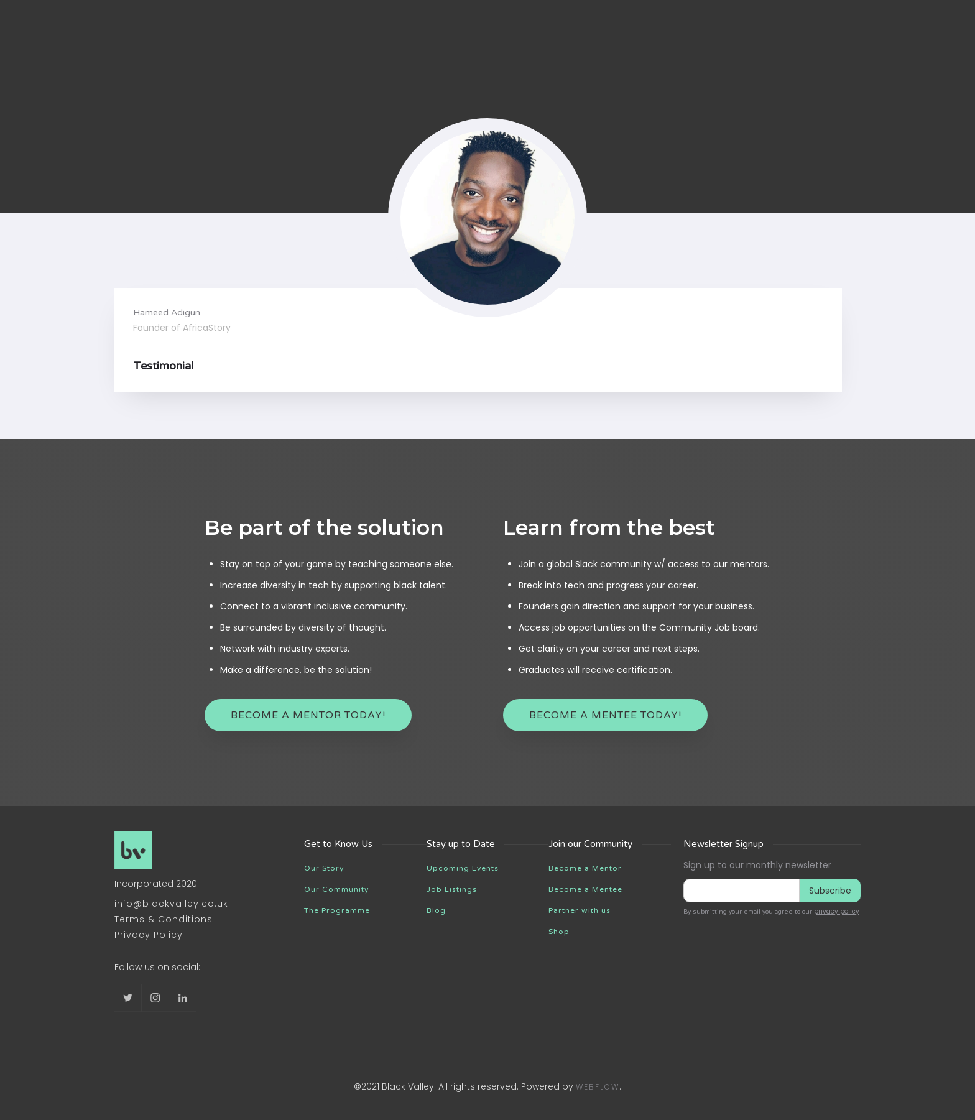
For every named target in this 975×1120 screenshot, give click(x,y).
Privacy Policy (148, 934)
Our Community (336, 889)
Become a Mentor (585, 868)
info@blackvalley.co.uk (171, 903)
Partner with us (579, 910)
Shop (559, 931)
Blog (436, 910)
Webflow (597, 1086)
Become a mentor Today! (308, 715)
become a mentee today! (605, 715)
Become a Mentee (585, 889)
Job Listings (452, 889)
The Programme (337, 910)
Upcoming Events (463, 868)
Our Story (324, 868)
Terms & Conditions (163, 919)
